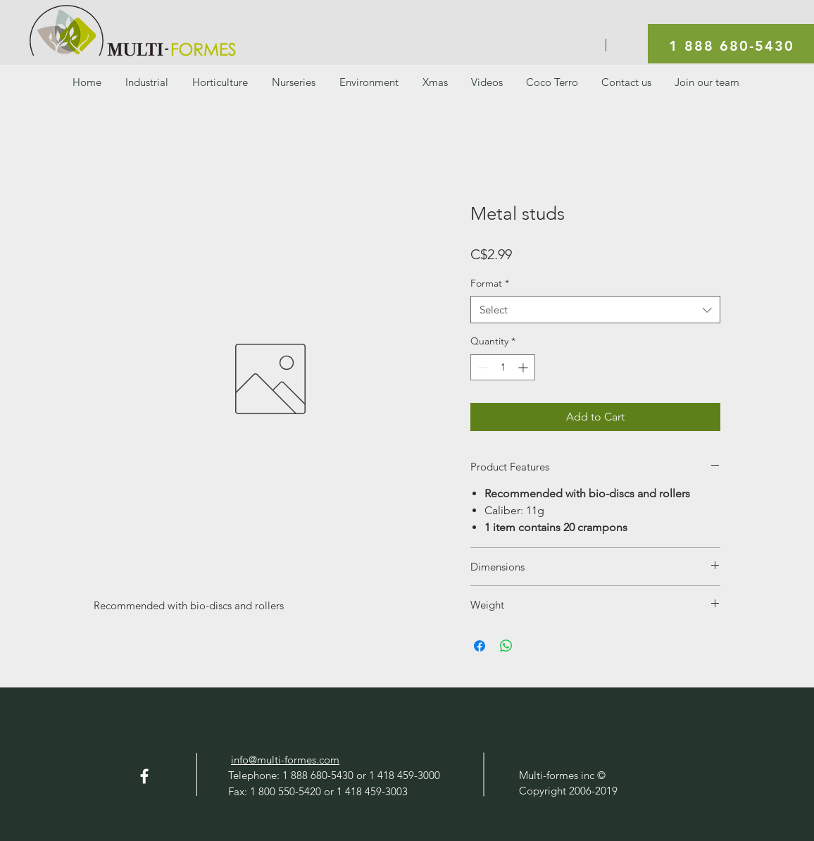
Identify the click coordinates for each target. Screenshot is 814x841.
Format (489, 283)
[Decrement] (481, 367)
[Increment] (524, 367)
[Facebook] (144, 776)
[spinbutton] (502, 367)
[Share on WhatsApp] (506, 645)
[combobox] (595, 309)
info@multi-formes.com (285, 759)
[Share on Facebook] (479, 645)
